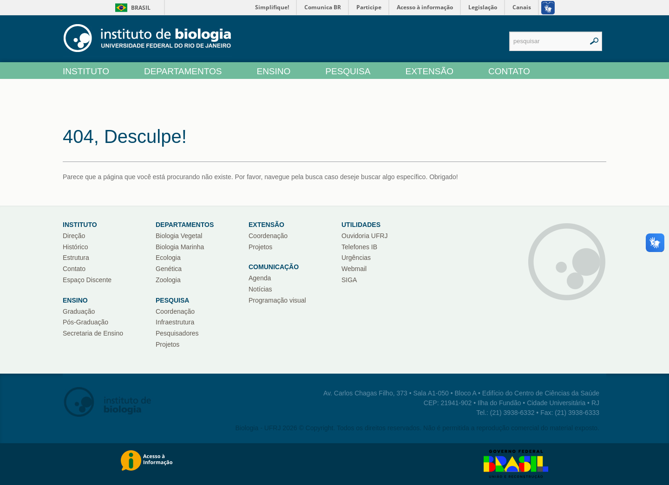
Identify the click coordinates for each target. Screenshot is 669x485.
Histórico (75, 247)
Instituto (80, 224)
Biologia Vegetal (179, 235)
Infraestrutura (175, 322)
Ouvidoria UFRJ (364, 235)
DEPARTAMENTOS (183, 71)
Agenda (260, 278)
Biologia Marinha (180, 247)
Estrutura (76, 257)
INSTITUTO (86, 71)
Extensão (266, 224)
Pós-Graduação (85, 322)
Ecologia (168, 257)
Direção (74, 235)
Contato (74, 268)
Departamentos (185, 224)
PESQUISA (347, 71)
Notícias (260, 289)
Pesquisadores (177, 333)
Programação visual (277, 300)
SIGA (349, 280)
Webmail (354, 268)
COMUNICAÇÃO (274, 267)
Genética (169, 268)
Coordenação (175, 311)
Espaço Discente (87, 280)
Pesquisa (172, 300)
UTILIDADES (360, 224)
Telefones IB (359, 247)
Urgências (356, 257)
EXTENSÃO (429, 71)
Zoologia (168, 280)
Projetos (167, 344)
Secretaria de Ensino (93, 333)
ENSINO (273, 71)
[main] (334, 144)
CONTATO (509, 71)
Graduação (79, 311)
